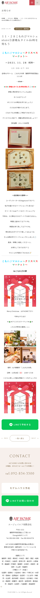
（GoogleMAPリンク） (20, 535)
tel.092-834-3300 (20, 473)
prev (6, 438)
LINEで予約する (20, 424)
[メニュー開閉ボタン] (37, 2)
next (33, 438)
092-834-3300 (14, 538)
